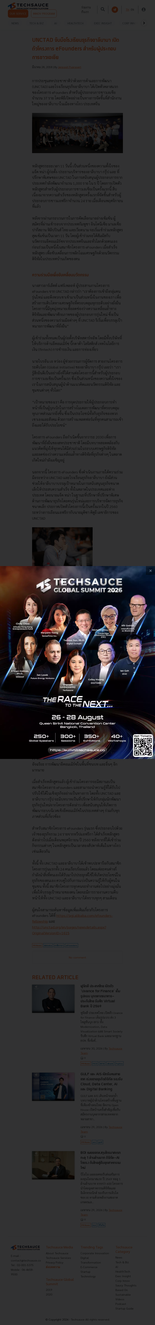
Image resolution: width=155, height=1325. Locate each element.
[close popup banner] (150, 570)
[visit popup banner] (77, 662)
